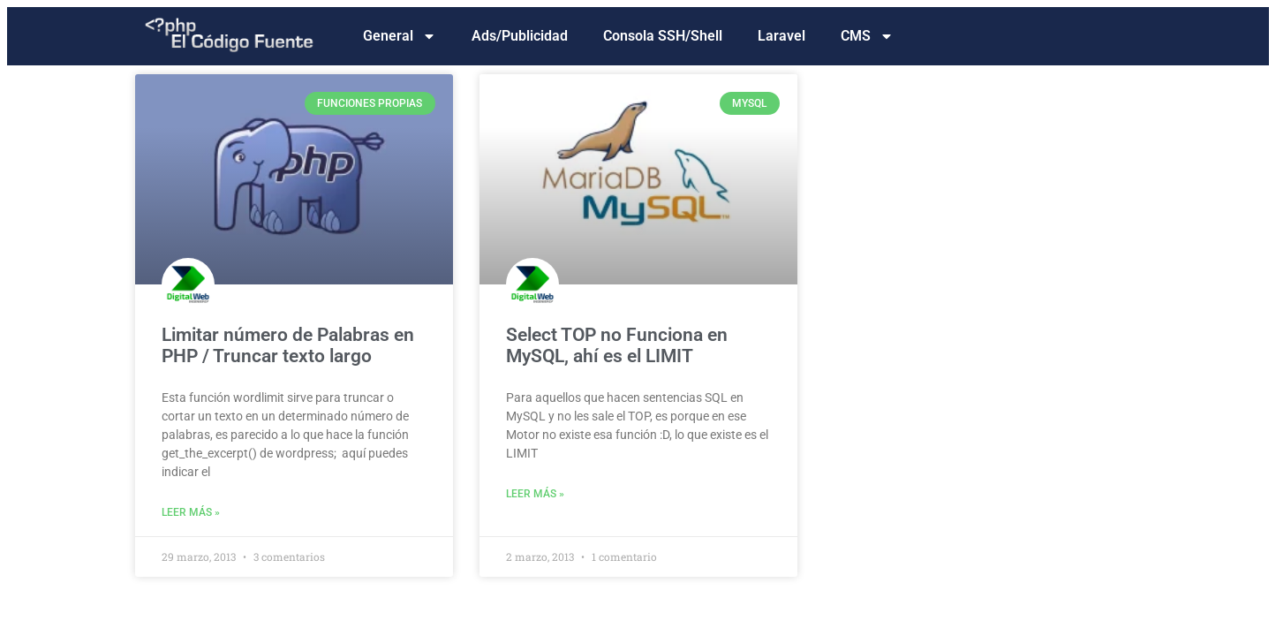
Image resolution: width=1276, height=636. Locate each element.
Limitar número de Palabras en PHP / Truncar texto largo (288, 345)
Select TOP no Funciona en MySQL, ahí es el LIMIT (617, 345)
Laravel (781, 35)
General (399, 36)
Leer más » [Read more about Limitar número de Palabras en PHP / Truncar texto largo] (191, 512)
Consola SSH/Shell (662, 35)
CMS (867, 36)
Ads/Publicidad (520, 35)
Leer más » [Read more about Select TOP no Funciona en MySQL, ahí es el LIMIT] (535, 494)
